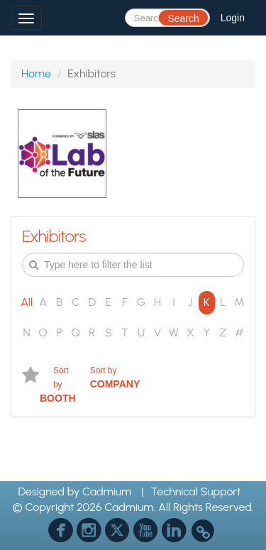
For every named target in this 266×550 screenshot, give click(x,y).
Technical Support (196, 491)
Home (36, 73)
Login (233, 17)
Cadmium (106, 491)
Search (183, 18)
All (27, 302)
